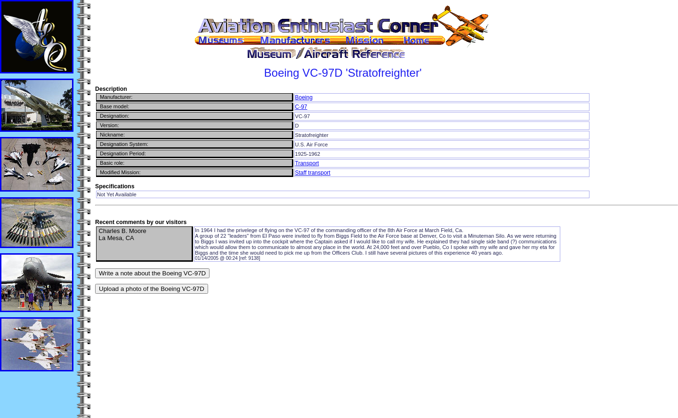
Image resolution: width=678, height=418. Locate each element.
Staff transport (313, 172)
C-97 (301, 107)
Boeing (304, 97)
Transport (307, 163)
